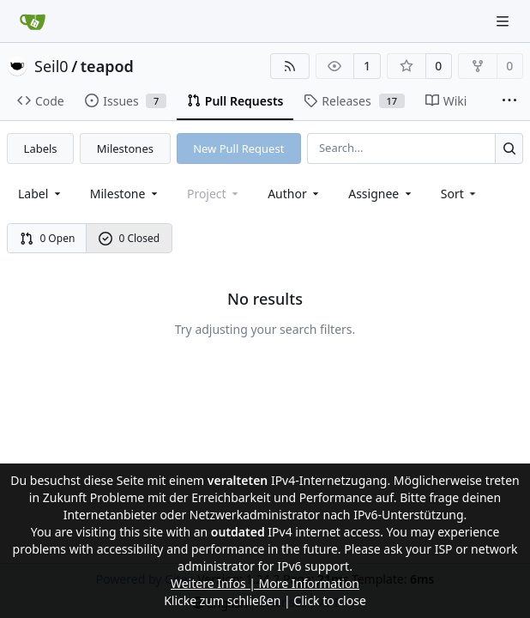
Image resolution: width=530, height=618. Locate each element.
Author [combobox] (295, 193)
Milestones (125, 148)
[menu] (460, 193)
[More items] (509, 101)
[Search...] (509, 148)
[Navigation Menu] (504, 21)
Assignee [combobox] (381, 193)
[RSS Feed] (290, 66)
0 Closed (129, 238)
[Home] (33, 21)
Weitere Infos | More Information (265, 583)
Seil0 (51, 66)
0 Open (47, 238)
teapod (107, 66)
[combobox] (41, 193)
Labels (40, 148)
